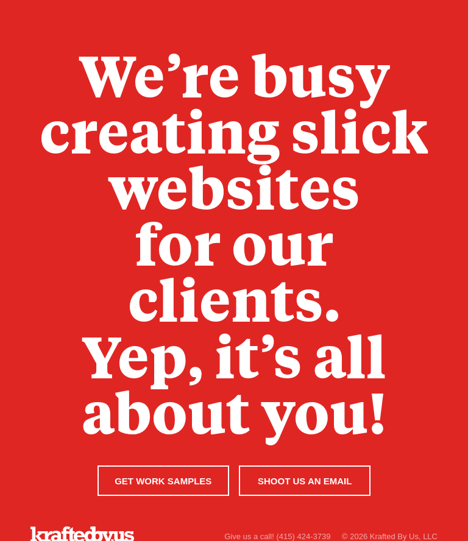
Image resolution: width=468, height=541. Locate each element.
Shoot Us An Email (305, 481)
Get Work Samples (163, 481)
